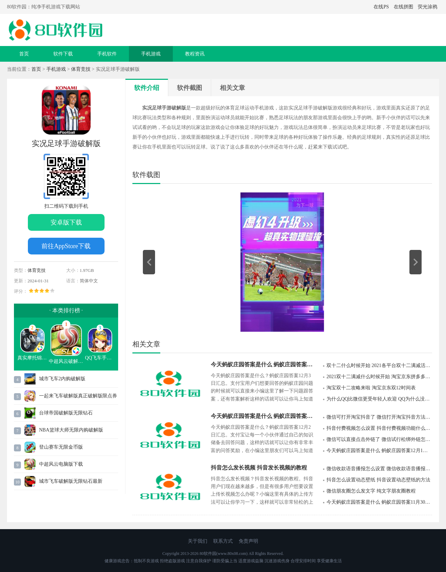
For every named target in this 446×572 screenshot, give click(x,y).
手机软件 (107, 53)
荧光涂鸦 (427, 6)
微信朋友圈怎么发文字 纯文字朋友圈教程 (371, 491)
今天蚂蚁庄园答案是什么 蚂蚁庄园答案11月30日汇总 (379, 502)
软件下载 (63, 53)
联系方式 (223, 541)
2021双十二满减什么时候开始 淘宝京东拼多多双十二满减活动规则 (379, 376)
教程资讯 (195, 53)
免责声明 (248, 541)
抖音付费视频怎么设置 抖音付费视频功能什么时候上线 (379, 428)
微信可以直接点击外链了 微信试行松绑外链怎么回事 (379, 439)
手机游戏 (151, 53)
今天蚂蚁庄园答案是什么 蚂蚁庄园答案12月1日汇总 (379, 450)
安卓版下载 (66, 222)
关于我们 (197, 541)
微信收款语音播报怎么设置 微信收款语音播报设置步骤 (379, 468)
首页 (24, 53)
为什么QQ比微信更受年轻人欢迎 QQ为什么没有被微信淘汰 (379, 399)
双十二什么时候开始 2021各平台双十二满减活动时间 (379, 365)
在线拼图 (403, 6)
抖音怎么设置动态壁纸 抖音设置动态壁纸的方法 (378, 479)
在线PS (381, 6)
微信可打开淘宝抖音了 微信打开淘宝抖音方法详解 (379, 417)
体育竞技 (81, 69)
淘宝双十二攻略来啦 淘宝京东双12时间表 (371, 387)
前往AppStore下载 (66, 246)
